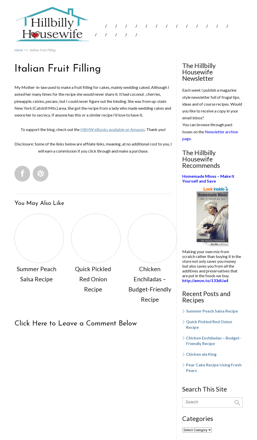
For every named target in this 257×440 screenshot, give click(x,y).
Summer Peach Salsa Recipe (212, 310)
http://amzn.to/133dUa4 (205, 280)
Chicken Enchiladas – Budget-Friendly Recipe (213, 340)
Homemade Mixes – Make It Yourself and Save (208, 178)
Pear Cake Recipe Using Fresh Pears (214, 367)
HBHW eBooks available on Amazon (112, 129)
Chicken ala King (201, 354)
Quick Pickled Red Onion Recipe (209, 324)
